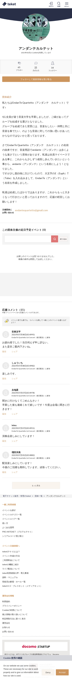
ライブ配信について (11, 569)
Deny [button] (48, 672)
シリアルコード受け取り (13, 536)
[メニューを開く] (67, 4)
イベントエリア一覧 (11, 519)
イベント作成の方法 (11, 556)
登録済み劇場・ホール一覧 (14, 581)
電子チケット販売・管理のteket (17, 496)
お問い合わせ (8, 631)
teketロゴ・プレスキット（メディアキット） (22, 586)
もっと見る (36, 485)
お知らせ (6, 627)
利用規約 (6, 601)
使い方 (5, 523)
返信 (4, 351)
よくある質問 (8, 527)
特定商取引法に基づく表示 (14, 618)
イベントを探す (9, 510)
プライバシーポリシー (12, 606)
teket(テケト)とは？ (11, 551)
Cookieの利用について (12, 610)
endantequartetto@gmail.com (31, 210)
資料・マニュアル (10, 577)
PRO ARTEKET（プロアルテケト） (17, 532)
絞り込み (63, 239)
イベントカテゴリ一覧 (12, 514)
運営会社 (6, 623)
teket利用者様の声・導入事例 (15, 573)
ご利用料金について (11, 560)
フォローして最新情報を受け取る (36, 79)
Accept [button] (62, 672)
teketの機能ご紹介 (10, 564)
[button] (3, 679)
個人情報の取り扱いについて (15, 614)
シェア (15, 351)
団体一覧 (39, 496)
